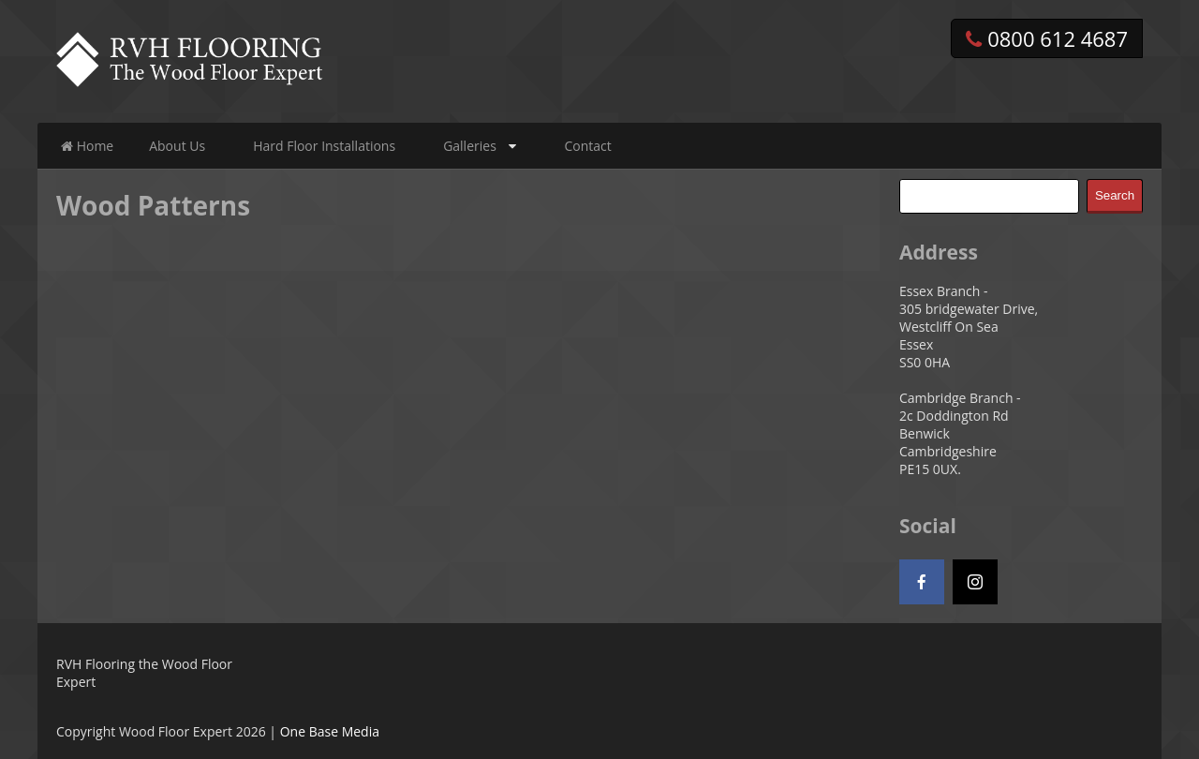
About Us (177, 146)
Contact (587, 146)
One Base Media (329, 731)
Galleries (469, 146)
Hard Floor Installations (324, 146)
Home (87, 146)
